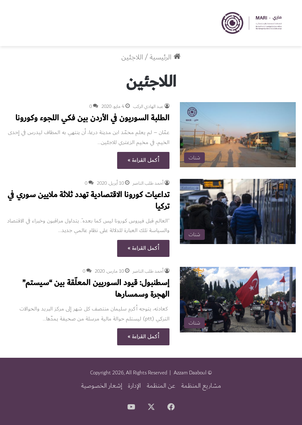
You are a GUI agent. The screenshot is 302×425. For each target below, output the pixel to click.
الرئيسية (165, 57)
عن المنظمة (161, 385)
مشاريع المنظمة (201, 385)
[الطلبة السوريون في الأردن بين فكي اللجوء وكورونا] (238, 134)
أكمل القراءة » (143, 160)
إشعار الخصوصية (101, 385)
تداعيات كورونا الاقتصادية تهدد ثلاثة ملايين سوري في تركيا (88, 200)
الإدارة (134, 385)
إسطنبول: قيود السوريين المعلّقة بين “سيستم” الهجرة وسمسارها (95, 288)
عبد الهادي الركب (148, 106)
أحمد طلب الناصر (148, 183)
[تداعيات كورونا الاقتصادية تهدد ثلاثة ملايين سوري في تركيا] (238, 211)
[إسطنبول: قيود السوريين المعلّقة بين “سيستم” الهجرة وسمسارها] (238, 299)
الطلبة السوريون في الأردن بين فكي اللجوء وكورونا (92, 118)
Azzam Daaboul (190, 372)
